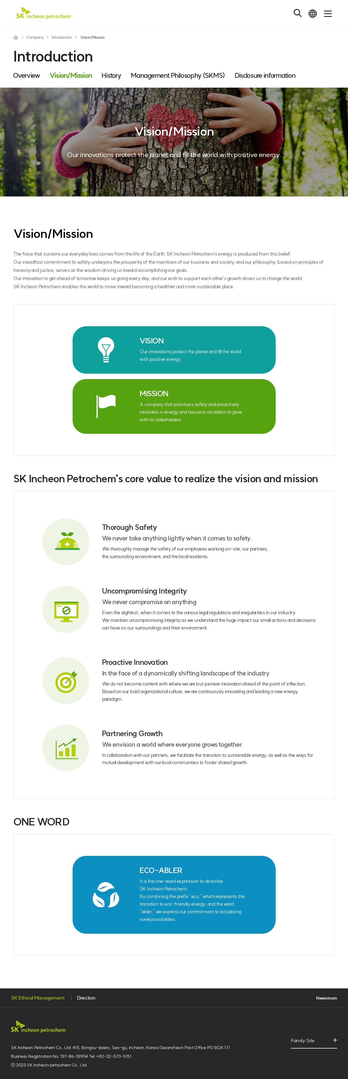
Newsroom (326, 998)
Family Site (305, 1043)
